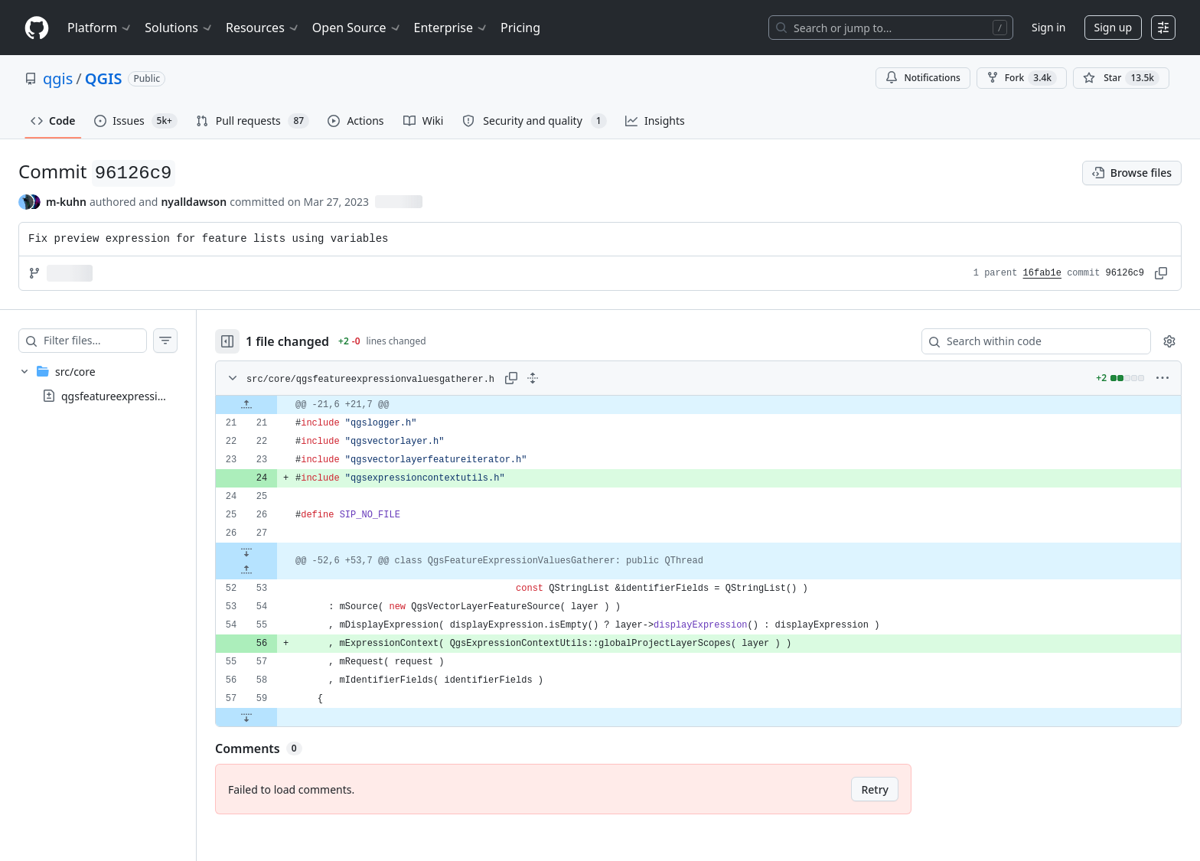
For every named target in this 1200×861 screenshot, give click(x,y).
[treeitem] (113, 383)
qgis (58, 78)
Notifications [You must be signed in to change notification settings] (922, 77)
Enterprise (451, 27)
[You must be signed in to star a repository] (1121, 78)
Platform (99, 27)
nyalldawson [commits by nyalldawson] (194, 201)
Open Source (357, 27)
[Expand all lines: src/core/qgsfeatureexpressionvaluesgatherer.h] (563, 378)
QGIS (103, 78)
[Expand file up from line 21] (277, 405)
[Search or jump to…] (890, 27)
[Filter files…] (110, 340)
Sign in (1048, 27)
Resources (263, 27)
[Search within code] (1029, 341)
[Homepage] (36, 28)
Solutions (179, 27)
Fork (1021, 78)
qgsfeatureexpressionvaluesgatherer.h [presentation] (157, 396)
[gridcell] (713, 405)
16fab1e (1042, 273)
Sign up (1113, 27)
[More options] (1162, 378)
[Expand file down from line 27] (277, 552)
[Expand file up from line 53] (277, 570)
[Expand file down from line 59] (277, 717)
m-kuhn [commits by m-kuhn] (66, 201)
